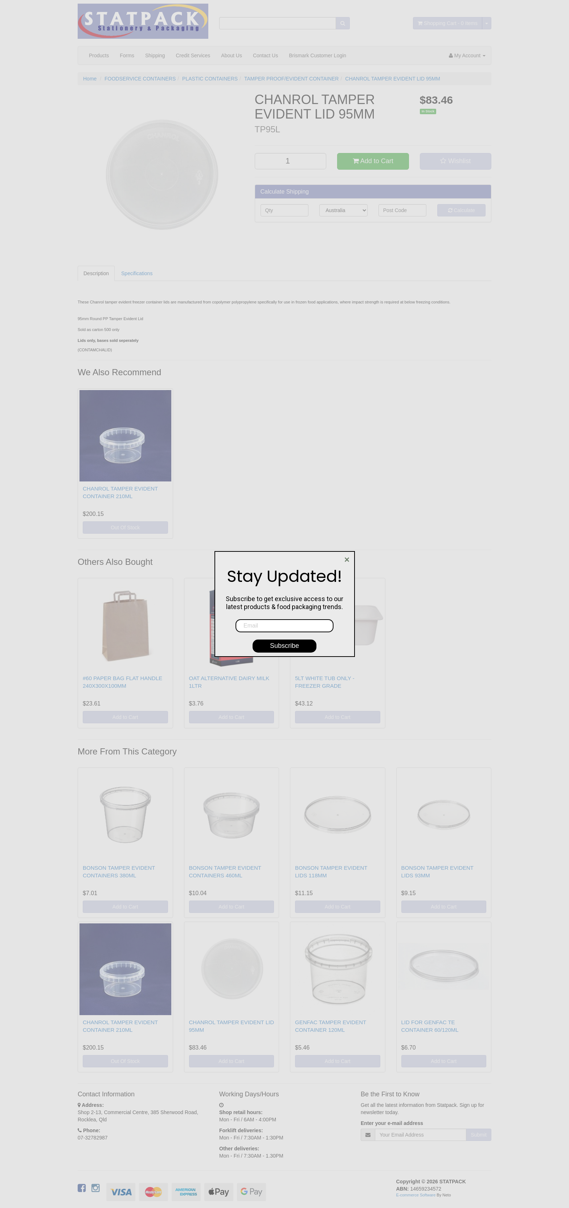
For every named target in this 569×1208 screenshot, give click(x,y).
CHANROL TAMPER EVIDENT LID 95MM (392, 79)
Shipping (155, 55)
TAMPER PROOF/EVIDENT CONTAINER (291, 79)
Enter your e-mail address (392, 1123)
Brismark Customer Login (317, 55)
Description (96, 273)
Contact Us (265, 55)
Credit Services (193, 55)
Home (90, 79)
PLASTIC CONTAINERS (210, 79)
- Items (448, 23)
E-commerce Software (416, 1195)
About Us (231, 55)
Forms (127, 55)
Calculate (461, 210)
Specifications (136, 273)
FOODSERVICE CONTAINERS (140, 79)
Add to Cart (373, 161)
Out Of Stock (125, 527)
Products (99, 55)
